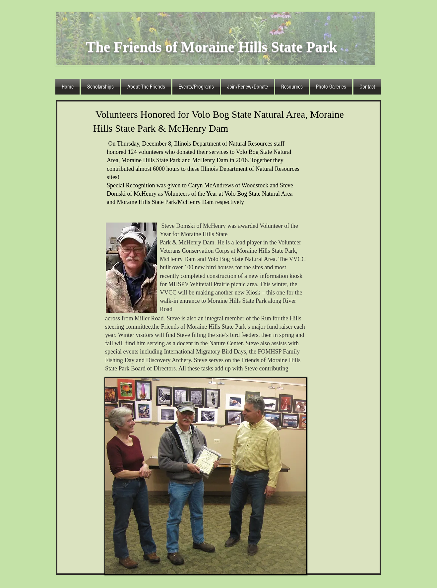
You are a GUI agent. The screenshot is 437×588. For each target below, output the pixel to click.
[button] (146, 87)
